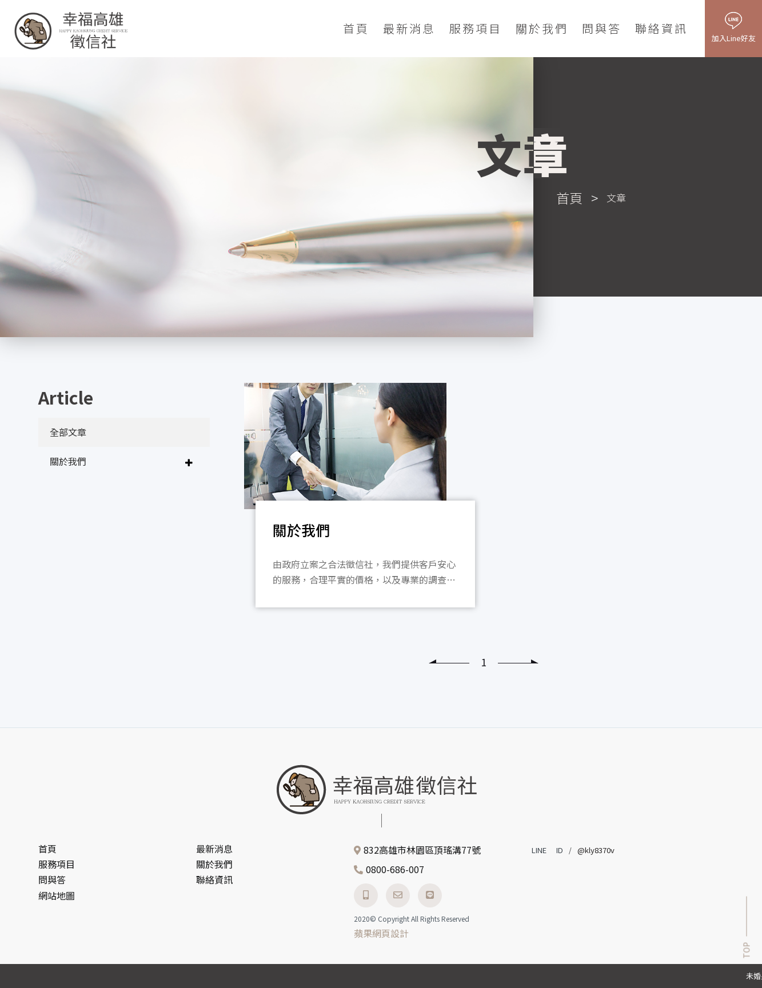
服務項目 (475, 28)
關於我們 (542, 28)
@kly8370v (596, 850)
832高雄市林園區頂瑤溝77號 (422, 850)
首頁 (356, 28)
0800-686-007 (395, 869)
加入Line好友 (734, 38)
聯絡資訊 (661, 28)
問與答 (601, 28)
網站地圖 (56, 895)
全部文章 (68, 432)
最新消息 (409, 28)
